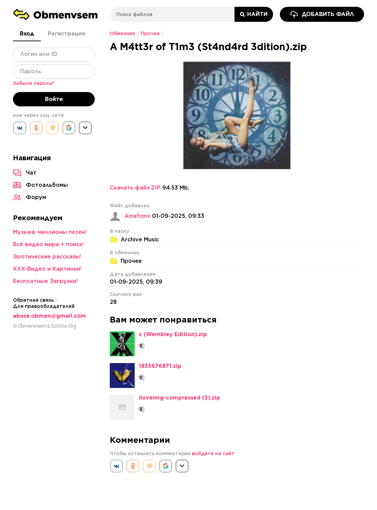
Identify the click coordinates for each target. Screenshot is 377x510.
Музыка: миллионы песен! (50, 232)
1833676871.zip (160, 366)
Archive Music (140, 240)
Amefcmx (137, 216)
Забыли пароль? (33, 83)
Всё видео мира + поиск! (48, 244)
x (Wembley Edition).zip (173, 334)
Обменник (122, 33)
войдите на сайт (213, 453)
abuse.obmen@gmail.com (49, 316)
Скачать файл (135, 188)
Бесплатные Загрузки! (45, 281)
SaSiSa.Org (63, 326)
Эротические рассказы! (47, 256)
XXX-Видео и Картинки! (47, 269)
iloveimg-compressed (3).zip (179, 398)
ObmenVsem (32, 326)
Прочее (150, 33)
